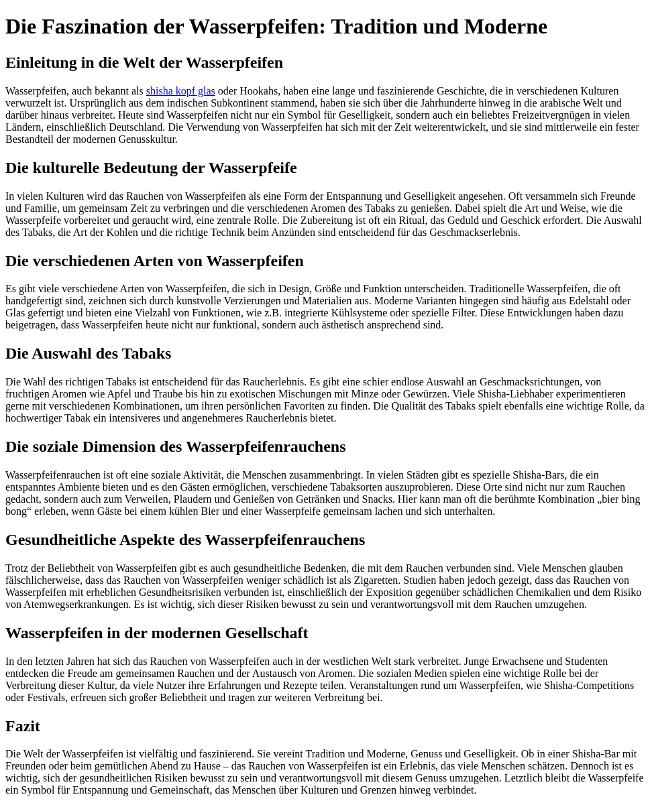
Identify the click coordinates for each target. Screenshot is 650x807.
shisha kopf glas (180, 91)
